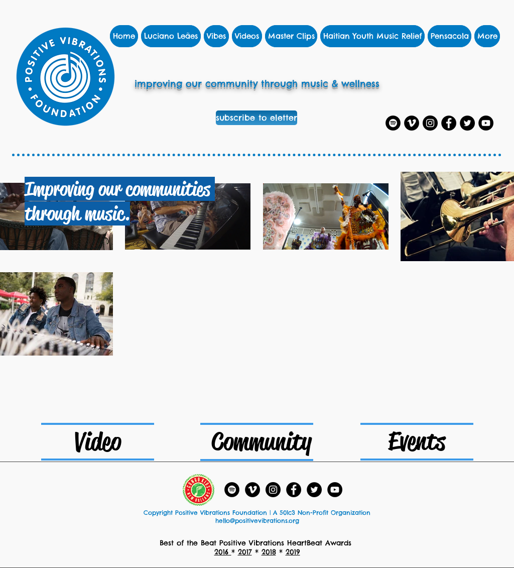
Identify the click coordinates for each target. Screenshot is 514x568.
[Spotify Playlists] (393, 123)
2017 (245, 551)
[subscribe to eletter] (256, 117)
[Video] (97, 441)
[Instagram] (430, 123)
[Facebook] (448, 123)
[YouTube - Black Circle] (334, 489)
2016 (222, 551)
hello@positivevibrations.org (257, 520)
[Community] (261, 441)
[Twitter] (467, 123)
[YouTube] (485, 123)
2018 (269, 551)
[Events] (416, 441)
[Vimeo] (411, 123)
